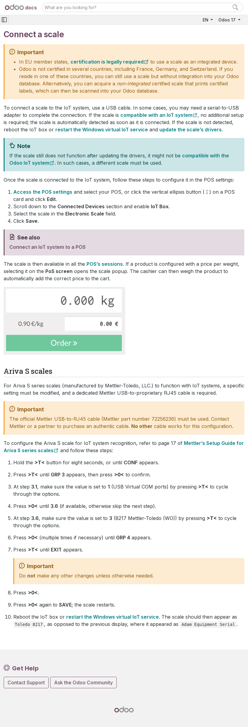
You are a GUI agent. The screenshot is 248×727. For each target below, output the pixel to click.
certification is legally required (107, 62)
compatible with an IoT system (156, 115)
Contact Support (26, 682)
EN (206, 19)
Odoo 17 (227, 19)
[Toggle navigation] (4, 20)
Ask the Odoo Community (83, 682)
